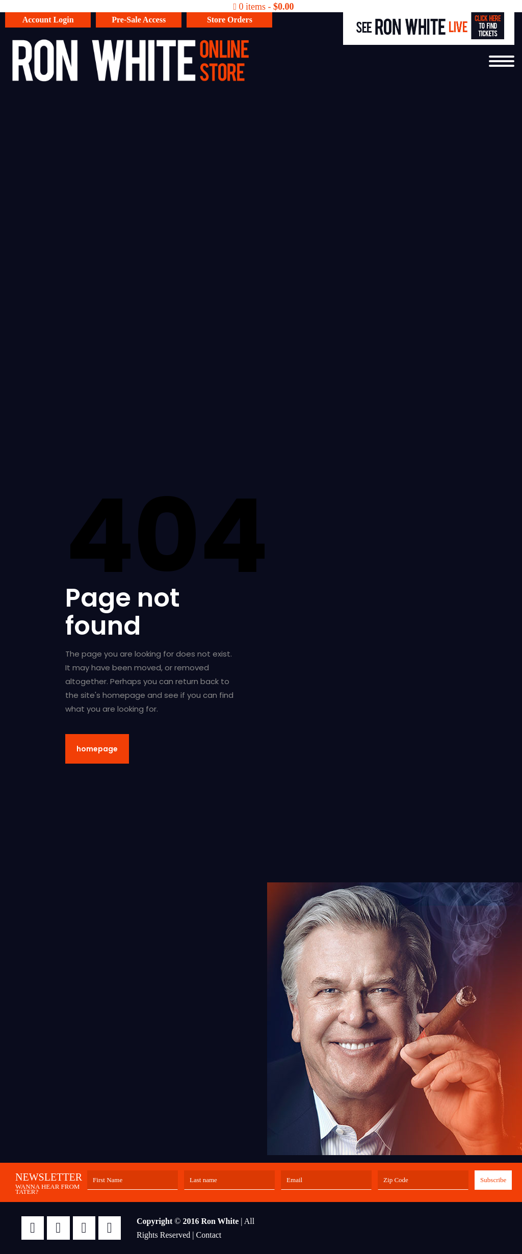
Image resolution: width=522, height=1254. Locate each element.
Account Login (48, 19)
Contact (209, 1235)
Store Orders (229, 19)
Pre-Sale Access (139, 19)
